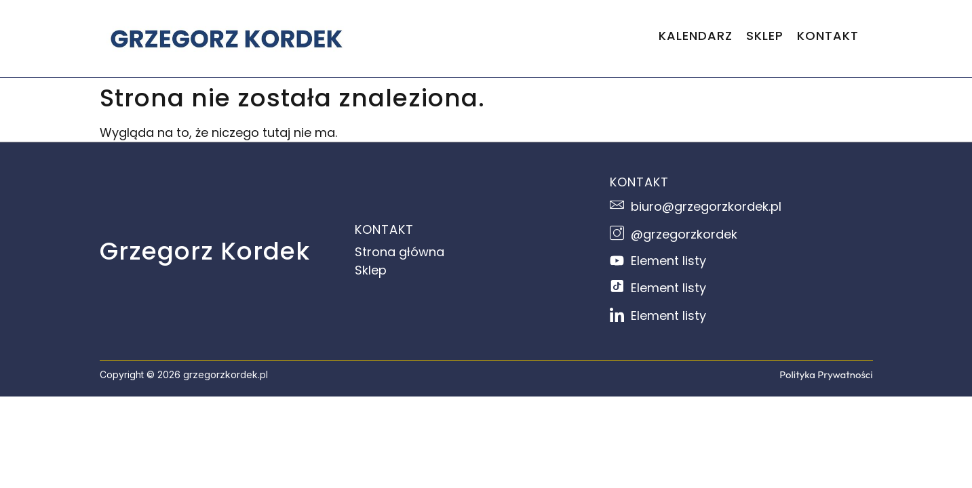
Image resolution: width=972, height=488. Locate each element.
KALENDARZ (696, 35)
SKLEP (764, 35)
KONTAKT (828, 35)
